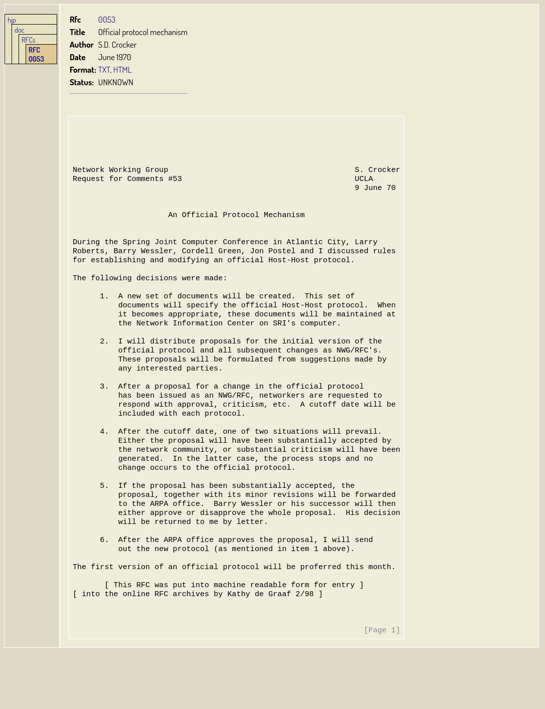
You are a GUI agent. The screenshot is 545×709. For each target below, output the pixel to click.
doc (20, 29)
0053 (107, 19)
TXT (105, 69)
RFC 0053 (36, 54)
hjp (12, 19)
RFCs (29, 39)
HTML (123, 69)
